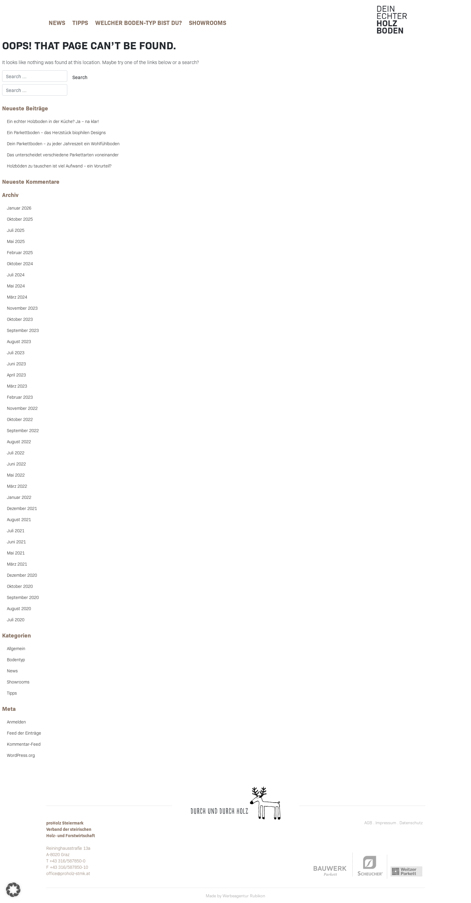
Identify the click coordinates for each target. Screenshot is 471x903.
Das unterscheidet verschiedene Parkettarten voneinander (63, 155)
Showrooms (207, 22)
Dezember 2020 (22, 575)
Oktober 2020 (20, 586)
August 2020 (19, 608)
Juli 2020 (15, 619)
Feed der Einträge (24, 733)
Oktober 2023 (20, 319)
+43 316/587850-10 (69, 867)
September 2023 (23, 330)
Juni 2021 (16, 542)
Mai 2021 (16, 553)
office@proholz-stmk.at (68, 873)
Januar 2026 (19, 208)
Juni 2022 (16, 464)
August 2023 (19, 341)
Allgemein (16, 648)
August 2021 (19, 519)
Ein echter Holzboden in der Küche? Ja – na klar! (53, 121)
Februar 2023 (20, 397)
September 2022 (23, 430)
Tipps (80, 22)
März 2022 (17, 486)
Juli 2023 (15, 352)
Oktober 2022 (20, 419)
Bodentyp (16, 659)
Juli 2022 (15, 453)
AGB (368, 822)
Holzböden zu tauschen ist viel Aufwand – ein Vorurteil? (59, 166)
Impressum (385, 822)
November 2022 (22, 408)
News (57, 22)
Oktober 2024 (20, 263)
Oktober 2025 (20, 219)
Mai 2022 (16, 475)
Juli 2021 (15, 530)
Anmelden (16, 722)
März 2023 (17, 386)
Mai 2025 (16, 241)
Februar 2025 (20, 252)
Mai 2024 (16, 286)
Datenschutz (411, 822)
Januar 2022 (19, 497)
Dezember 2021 (22, 508)
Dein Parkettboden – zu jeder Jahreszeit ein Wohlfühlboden (63, 143)
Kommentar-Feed (24, 744)
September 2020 (23, 597)
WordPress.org (21, 755)
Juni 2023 (16, 364)
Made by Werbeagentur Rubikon (235, 895)
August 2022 (19, 441)
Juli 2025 (15, 230)
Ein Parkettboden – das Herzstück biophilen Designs (56, 132)
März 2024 (17, 297)
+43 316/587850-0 (67, 861)
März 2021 (17, 564)
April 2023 (16, 375)
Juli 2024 (15, 275)
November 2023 (22, 308)
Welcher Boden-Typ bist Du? (138, 22)
